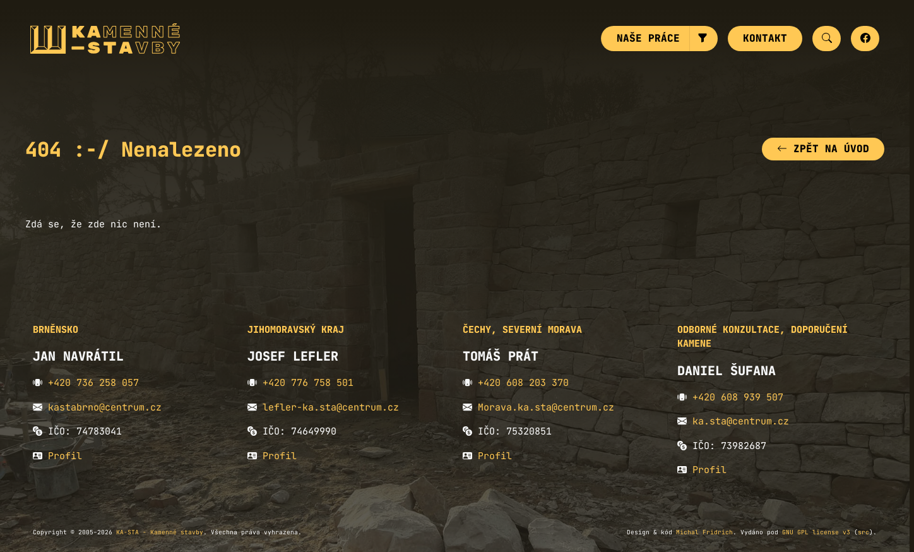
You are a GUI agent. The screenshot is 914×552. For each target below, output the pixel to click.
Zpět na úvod (823, 148)
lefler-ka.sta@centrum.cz (331, 407)
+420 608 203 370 (523, 382)
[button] (703, 38)
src (863, 532)
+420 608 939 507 (737, 397)
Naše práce (648, 38)
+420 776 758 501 (308, 382)
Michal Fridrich (704, 532)
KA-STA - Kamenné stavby (159, 532)
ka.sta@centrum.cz (740, 421)
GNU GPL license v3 (816, 532)
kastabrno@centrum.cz (105, 407)
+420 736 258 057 (93, 382)
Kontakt (765, 38)
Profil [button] (65, 456)
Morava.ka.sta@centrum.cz (546, 407)
